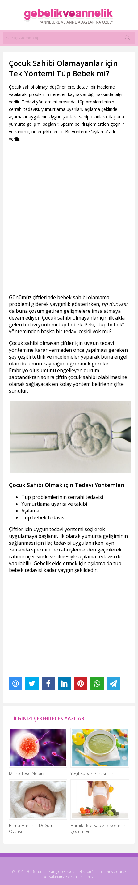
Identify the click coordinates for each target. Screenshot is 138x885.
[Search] (127, 38)
